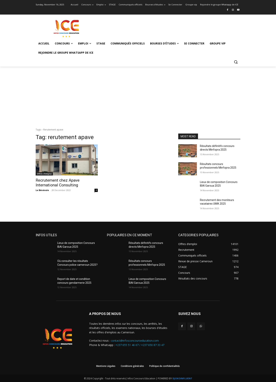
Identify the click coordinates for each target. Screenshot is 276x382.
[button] (235, 61)
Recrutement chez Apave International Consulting (58, 182)
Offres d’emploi (44, 173)
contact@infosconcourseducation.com (135, 340)
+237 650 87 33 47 (152, 345)
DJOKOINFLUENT (182, 378)
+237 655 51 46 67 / (128, 345)
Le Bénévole (42, 190)
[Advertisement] (138, 95)
